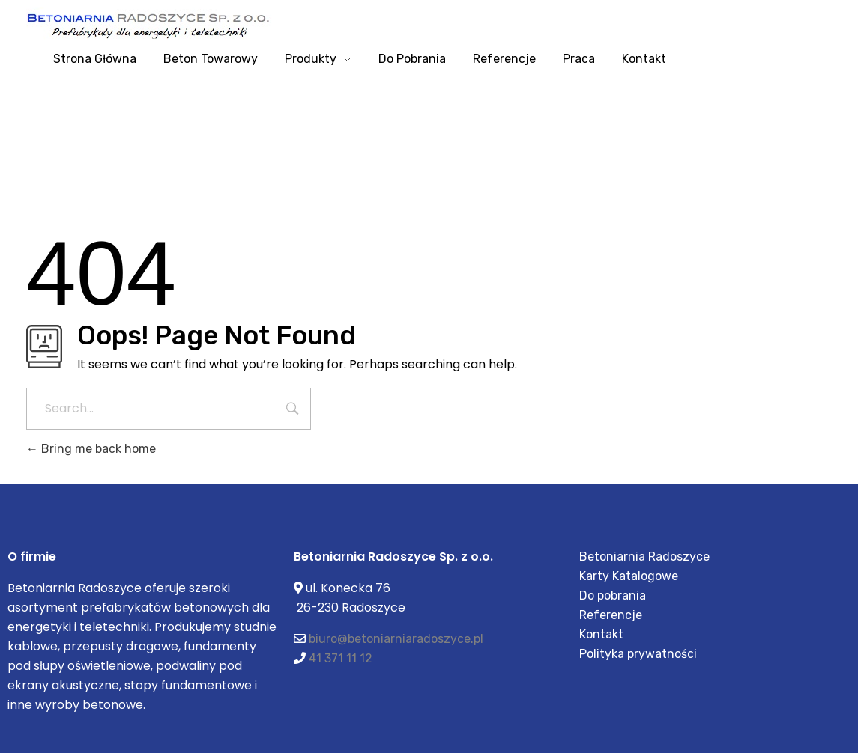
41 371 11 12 (340, 658)
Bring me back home (91, 449)
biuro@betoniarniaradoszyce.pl (396, 639)
